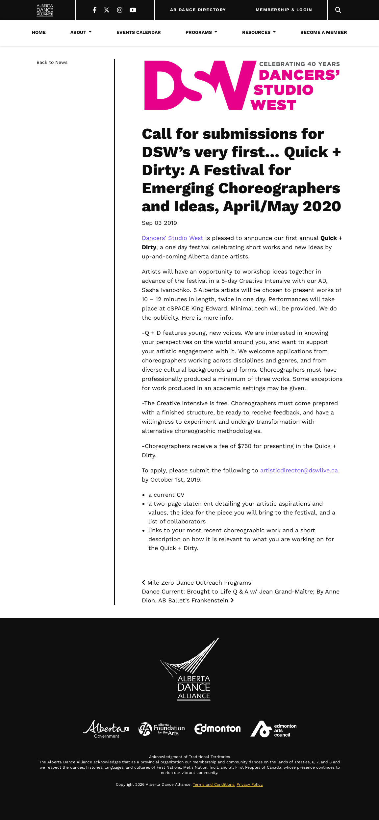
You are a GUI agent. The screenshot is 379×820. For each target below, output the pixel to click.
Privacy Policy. (250, 784)
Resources (256, 32)
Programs (199, 32)
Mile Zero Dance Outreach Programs (196, 582)
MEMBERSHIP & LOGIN (284, 10)
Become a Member (323, 32)
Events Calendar (138, 32)
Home (39, 32)
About (78, 32)
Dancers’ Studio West (172, 237)
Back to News (52, 62)
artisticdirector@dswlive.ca (299, 470)
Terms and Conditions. (214, 784)
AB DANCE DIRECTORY (198, 10)
